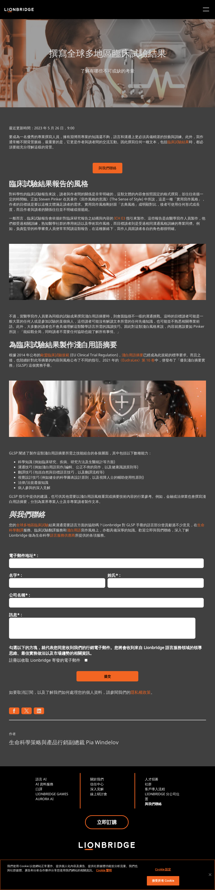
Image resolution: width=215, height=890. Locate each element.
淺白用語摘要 (132, 354)
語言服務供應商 (62, 535)
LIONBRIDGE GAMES (52, 794)
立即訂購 (107, 822)
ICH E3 (119, 218)
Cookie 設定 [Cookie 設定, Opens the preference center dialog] (163, 869)
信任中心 (97, 784)
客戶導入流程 (155, 789)
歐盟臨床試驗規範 (54, 354)
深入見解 (97, 789)
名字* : (15, 575)
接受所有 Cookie (163, 881)
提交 (107, 676)
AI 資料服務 (44, 784)
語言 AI (41, 779)
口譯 (39, 789)
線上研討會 (98, 794)
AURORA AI (45, 799)
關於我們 (97, 779)
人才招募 (151, 779)
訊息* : (15, 614)
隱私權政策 (140, 692)
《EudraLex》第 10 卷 (137, 360)
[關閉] (210, 874)
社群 (148, 784)
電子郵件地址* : (23, 555)
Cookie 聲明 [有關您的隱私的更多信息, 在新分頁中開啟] (104, 870)
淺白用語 (74, 530)
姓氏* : (114, 575)
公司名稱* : (19, 595)
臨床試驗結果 (178, 141)
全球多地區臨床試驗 (32, 524)
